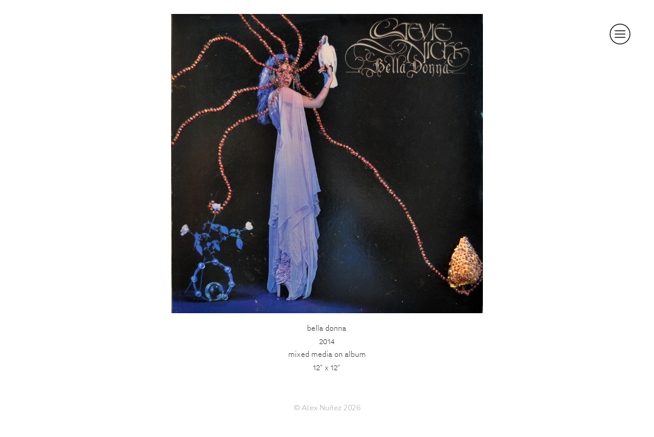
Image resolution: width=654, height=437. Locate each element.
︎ (620, 34)
